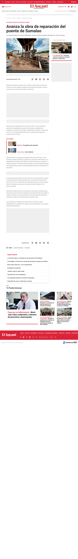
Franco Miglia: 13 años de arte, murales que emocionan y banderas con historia (27, 261)
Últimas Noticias (5, 11)
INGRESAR (73, 1)
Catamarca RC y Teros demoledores (16, 274)
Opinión (54, 2)
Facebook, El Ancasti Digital (20, 337)
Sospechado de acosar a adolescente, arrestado (19, 281)
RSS (55, 337)
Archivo (19, 11)
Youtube (30, 337)
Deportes (48, 2)
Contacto (36, 11)
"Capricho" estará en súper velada (15, 271)
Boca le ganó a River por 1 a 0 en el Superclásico (19, 264)
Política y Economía (21, 2)
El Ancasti (9, 18)
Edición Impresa (13, 11)
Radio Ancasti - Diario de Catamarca (6, 6)
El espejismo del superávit (14, 268)
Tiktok (33, 337)
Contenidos (60, 2)
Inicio (13, 2)
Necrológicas (30, 11)
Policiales (30, 2)
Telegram (36, 337)
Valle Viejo (27, 247)
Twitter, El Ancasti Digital (23, 337)
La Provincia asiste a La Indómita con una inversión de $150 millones (24, 258)
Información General (39, 2)
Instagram (26, 337)
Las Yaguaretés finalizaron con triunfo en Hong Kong (20, 278)
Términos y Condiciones (43, 337)
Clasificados (24, 11)
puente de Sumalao (18, 247)
